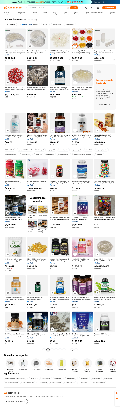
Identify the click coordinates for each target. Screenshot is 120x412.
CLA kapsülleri (70, 378)
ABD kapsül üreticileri (98, 382)
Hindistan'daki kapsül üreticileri (81, 154)
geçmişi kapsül (55, 382)
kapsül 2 (51, 150)
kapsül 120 (108, 378)
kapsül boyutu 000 (28, 382)
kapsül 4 (57, 378)
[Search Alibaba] (47, 7)
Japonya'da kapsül (11, 382)
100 (72, 350)
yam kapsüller (63, 150)
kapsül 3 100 (49, 154)
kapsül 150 (38, 154)
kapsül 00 (98, 154)
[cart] (92, 8)
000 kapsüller (83, 378)
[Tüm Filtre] (11, 24)
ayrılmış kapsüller (101, 150)
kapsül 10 (88, 150)
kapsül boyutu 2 (10, 154)
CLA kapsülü (39, 150)
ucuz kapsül (76, 150)
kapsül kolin (83, 382)
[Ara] (74, 7)
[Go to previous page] (44, 350)
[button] (68, 7)
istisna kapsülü (69, 382)
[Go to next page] (76, 350)
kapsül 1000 (9, 150)
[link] (117, 393)
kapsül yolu (96, 378)
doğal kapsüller (45, 378)
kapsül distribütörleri (25, 150)
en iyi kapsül (42, 382)
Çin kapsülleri (63, 154)
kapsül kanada (25, 154)
